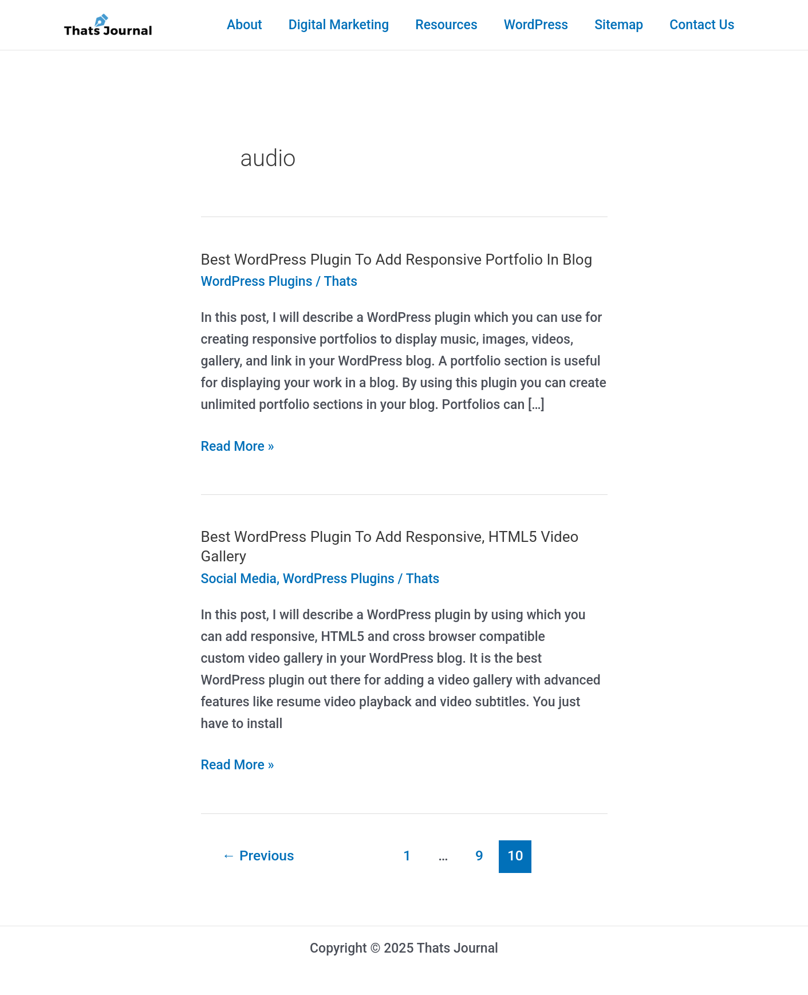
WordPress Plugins (257, 281)
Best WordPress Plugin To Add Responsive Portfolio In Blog (397, 259)
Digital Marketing (339, 25)
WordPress (536, 25)
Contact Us (701, 25)
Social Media (239, 579)
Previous (258, 855)
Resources (446, 25)
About (244, 25)
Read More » (237, 447)
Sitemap (618, 25)
